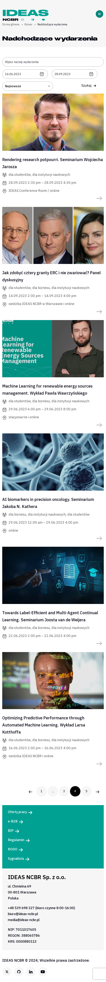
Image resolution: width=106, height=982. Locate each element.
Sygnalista (16, 858)
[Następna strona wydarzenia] (97, 791)
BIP (11, 830)
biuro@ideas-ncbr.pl (23, 914)
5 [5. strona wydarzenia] (86, 791)
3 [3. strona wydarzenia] (64, 791)
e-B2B (13, 821)
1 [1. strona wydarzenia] (42, 791)
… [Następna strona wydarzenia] (53, 791)
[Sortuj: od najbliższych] (27, 86)
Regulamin (16, 840)
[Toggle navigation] (100, 14)
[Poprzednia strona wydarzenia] (30, 791)
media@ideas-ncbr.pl (24, 920)
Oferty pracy (17, 812)
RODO (12, 849)
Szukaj (88, 85)
